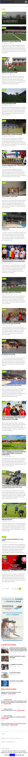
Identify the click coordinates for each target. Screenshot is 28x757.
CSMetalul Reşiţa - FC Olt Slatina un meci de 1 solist (14, 570)
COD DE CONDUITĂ (5, 748)
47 (15, 588)
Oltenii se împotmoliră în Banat (9, 103)
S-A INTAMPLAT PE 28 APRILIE (16, 664)
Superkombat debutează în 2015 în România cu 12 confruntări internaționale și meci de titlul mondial (13, 260)
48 (17, 588)
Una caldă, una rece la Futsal (8, 354)
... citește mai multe (11, 693)
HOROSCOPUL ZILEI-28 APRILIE (16, 681)
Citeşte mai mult (19, 755)
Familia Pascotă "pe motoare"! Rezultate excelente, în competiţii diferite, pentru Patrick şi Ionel (14, 486)
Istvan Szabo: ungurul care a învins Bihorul (11, 292)
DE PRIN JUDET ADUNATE (15, 673)
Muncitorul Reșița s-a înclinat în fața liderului (12, 134)
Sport (4, 13)
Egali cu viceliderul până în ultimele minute (11, 385)
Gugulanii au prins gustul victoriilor (9, 72)
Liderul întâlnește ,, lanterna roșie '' (10, 196)
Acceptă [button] (12, 755)
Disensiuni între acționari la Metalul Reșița (11, 41)
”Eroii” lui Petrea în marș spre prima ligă (11, 323)
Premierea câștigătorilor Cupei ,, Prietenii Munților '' (14, 165)
